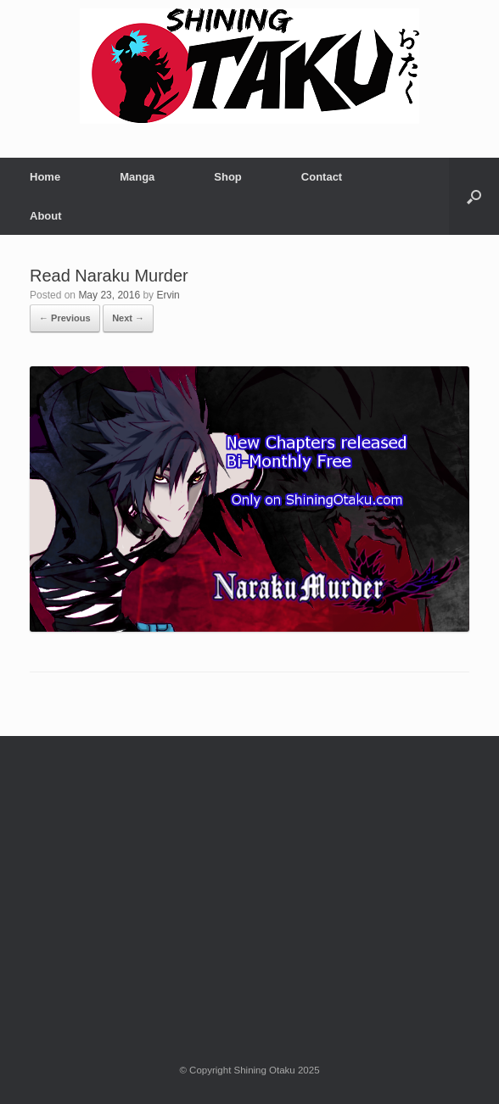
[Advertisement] (249, 880)
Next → (128, 318)
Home (45, 176)
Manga (137, 176)
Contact (321, 176)
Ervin (167, 295)
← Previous (65, 318)
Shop (228, 176)
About (46, 215)
